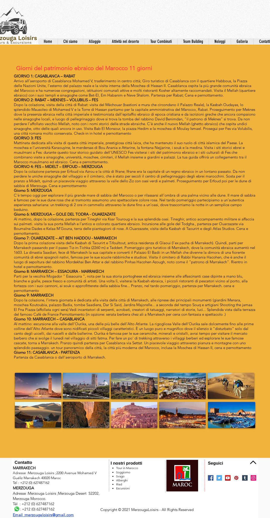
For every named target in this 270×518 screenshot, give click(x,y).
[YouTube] (228, 478)
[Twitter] (219, 478)
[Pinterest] (236, 478)
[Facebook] (210, 478)
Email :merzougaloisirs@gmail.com (43, 514)
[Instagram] (253, 478)
